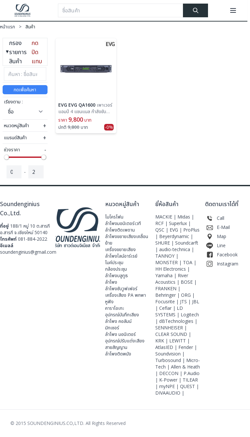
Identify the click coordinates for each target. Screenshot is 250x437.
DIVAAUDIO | (169, 393)
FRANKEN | (167, 288)
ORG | (188, 295)
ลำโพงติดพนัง (118, 354)
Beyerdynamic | (176, 236)
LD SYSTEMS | (169, 311)
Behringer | (168, 295)
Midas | (185, 217)
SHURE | (165, 243)
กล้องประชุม (116, 269)
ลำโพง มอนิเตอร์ (120, 334)
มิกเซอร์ (112, 327)
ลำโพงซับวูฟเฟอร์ (121, 288)
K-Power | (171, 380)
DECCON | (171, 373)
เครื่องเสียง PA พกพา (125, 295)
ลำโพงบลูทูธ (116, 275)
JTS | (186, 301)
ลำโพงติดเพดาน (120, 230)
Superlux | (180, 223)
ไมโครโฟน (114, 217)
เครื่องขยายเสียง (120, 249)
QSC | (162, 230)
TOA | (189, 262)
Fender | (187, 347)
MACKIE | (166, 217)
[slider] (6, 157)
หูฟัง (109, 301)
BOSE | (189, 282)
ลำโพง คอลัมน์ (118, 321)
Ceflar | (168, 308)
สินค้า (30, 26)
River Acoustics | (171, 278)
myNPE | (169, 386)
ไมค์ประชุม (114, 262)
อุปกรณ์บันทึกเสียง (122, 314)
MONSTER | (169, 262)
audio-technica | (176, 249)
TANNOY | (166, 256)
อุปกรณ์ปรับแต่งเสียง (125, 341)
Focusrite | (167, 301)
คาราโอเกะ (114, 308)
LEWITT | (179, 341)
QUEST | (189, 386)
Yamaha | (166, 275)
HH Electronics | (172, 269)
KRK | (162, 341)
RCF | (162, 223)
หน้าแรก (12, 26)
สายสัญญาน (116, 347)
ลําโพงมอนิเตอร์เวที (123, 223)
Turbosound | (170, 360)
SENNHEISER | (171, 327)
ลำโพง (111, 282)
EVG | (176, 230)
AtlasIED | (166, 347)
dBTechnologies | (178, 321)
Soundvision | (170, 354)
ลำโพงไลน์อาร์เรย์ (121, 256)
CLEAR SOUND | (173, 334)
